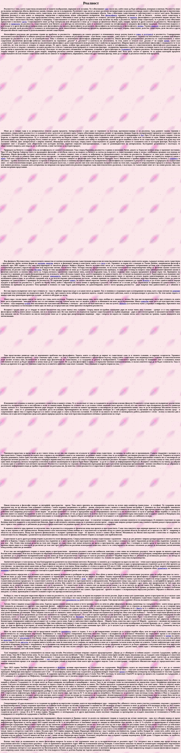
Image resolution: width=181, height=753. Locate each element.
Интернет (80, 617)
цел (48, 659)
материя (41, 263)
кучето (27, 303)
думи (84, 579)
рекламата (24, 638)
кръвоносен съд (73, 600)
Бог (142, 135)
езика (138, 34)
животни (144, 301)
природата (15, 24)
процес (122, 672)
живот (72, 280)
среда (24, 22)
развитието (162, 568)
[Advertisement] (90, 92)
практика (8, 640)
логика (140, 26)
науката (133, 17)
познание (5, 570)
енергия (49, 263)
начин (166, 41)
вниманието (55, 276)
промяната (66, 631)
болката (146, 280)
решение (176, 291)
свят (107, 9)
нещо (3, 158)
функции (61, 667)
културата (148, 34)
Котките (123, 303)
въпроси (154, 26)
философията (111, 15)
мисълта (24, 642)
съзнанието (126, 49)
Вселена (37, 270)
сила (103, 263)
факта (139, 608)
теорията (174, 158)
